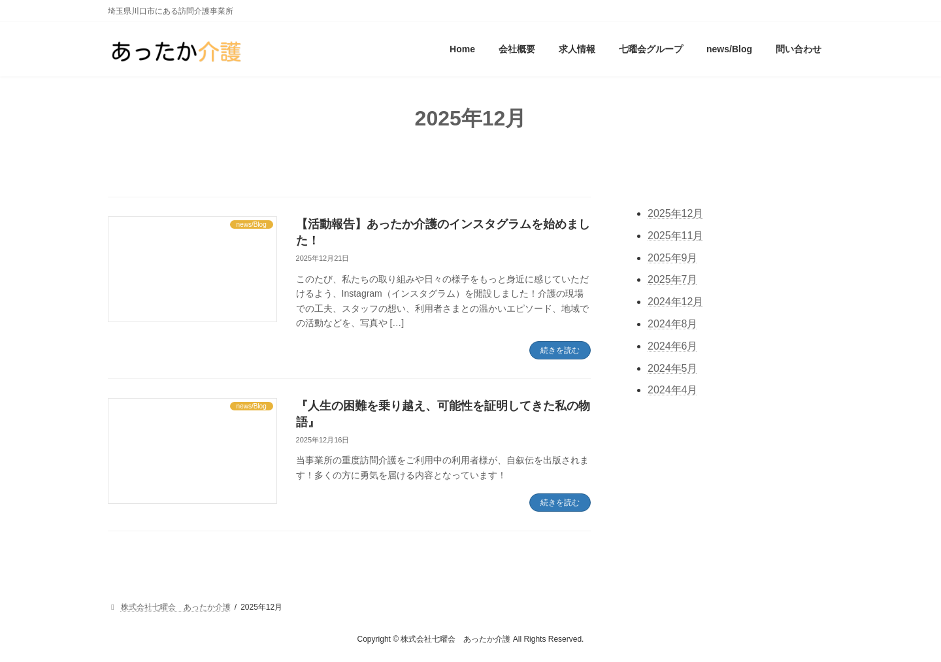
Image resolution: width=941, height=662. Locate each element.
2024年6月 (673, 346)
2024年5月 (673, 368)
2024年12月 (675, 302)
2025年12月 (675, 213)
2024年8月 (673, 323)
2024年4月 (673, 390)
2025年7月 (673, 280)
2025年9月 (673, 257)
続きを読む (560, 350)
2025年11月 (675, 235)
